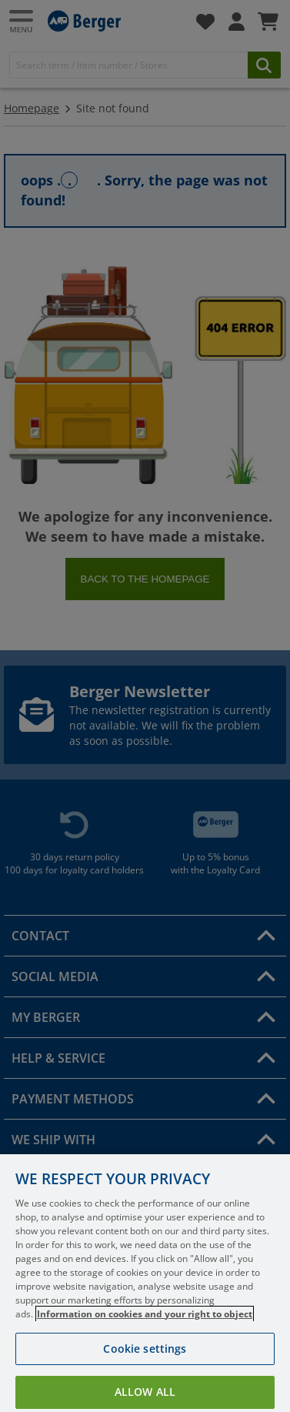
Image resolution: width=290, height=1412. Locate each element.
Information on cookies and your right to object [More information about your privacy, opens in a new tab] (144, 1327)
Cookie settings (144, 1361)
